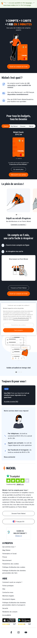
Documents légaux (8, 599)
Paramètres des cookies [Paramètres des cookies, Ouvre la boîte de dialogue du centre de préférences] (18, 325)
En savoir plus (18, 169)
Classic (6, 126)
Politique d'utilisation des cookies (13, 567)
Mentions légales (8, 596)
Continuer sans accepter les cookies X (18, 305)
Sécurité (5, 608)
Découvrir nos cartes (18, 175)
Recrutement (7, 560)
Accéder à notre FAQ (11, 401)
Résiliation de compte (9, 612)
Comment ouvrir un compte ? (12, 582)
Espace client (21, 3)
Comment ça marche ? (18, 224)
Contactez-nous (7, 592)
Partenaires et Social (9, 553)
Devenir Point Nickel (18, 513)
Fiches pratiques (8, 585)
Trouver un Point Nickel (19, 288)
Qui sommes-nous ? (8, 547)
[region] (18, 319)
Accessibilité (6, 615)
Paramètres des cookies (10, 564)
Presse (4, 557)
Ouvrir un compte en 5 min (18, 66)
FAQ (3, 589)
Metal (31, 126)
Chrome (22, 126)
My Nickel (14, 126)
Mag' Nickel (6, 550)
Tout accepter (18, 330)
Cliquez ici (18, 536)
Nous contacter (9, 457)
